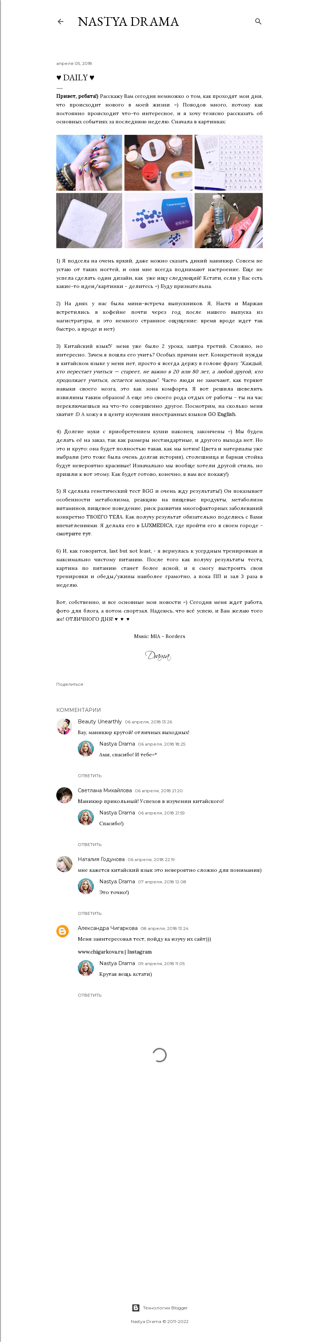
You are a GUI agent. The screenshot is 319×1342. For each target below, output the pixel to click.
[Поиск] (258, 20)
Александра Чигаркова (108, 928)
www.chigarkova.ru (100, 952)
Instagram (139, 952)
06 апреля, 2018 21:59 (161, 813)
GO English (221, 414)
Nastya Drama (117, 744)
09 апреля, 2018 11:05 (161, 963)
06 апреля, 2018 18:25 (161, 744)
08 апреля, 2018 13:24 (165, 928)
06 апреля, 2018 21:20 (159, 790)
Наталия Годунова (101, 859)
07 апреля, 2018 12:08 (162, 881)
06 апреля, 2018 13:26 (148, 721)
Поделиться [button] (69, 684)
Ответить (89, 775)
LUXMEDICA (156, 525)
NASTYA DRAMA (128, 21)
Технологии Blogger (160, 1308)
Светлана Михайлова (105, 790)
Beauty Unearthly (100, 721)
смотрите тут (73, 533)
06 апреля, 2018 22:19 (151, 859)
